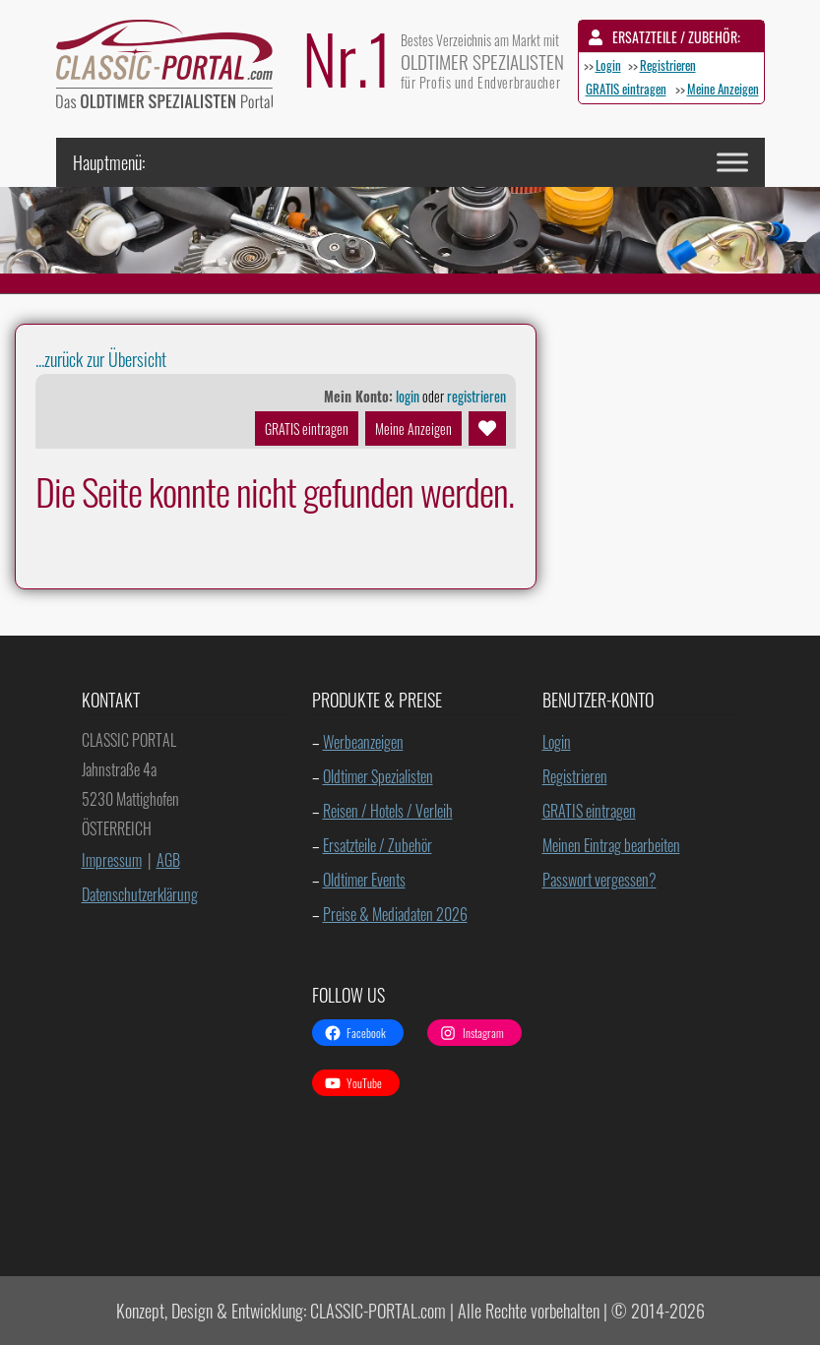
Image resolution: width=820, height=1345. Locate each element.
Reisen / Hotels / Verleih (388, 811)
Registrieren (668, 65)
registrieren (476, 396)
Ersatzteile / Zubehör (377, 845)
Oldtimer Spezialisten (378, 776)
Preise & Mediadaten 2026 (395, 914)
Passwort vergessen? (599, 879)
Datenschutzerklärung (140, 894)
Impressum (112, 860)
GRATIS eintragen (626, 88)
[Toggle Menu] (732, 162)
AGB (168, 860)
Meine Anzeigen (723, 88)
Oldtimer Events (364, 879)
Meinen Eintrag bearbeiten (611, 845)
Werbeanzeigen (363, 742)
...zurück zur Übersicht (100, 359)
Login (608, 65)
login (407, 396)
